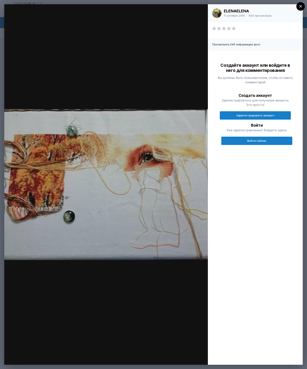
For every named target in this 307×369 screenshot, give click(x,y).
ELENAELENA (236, 11)
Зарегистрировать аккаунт (255, 115)
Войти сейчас (256, 140)
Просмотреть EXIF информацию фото (236, 44)
